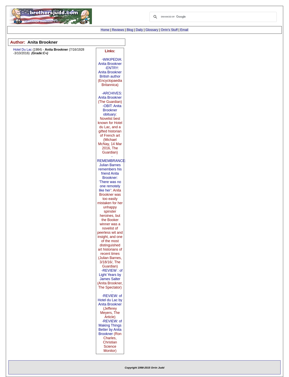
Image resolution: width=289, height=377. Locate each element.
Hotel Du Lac (22, 49)
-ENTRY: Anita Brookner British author (110, 72)
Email (184, 30)
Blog (130, 30)
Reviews (118, 30)
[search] (212, 16)
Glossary (152, 30)
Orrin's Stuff (169, 30)
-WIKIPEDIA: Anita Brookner (110, 61)
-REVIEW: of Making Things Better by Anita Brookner (110, 327)
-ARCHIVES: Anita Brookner (110, 95)
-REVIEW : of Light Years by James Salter (110, 274)
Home (105, 30)
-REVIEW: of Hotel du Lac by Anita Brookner (110, 300)
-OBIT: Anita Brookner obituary (112, 110)
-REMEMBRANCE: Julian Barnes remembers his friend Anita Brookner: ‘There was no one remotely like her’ (111, 173)
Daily (139, 30)
